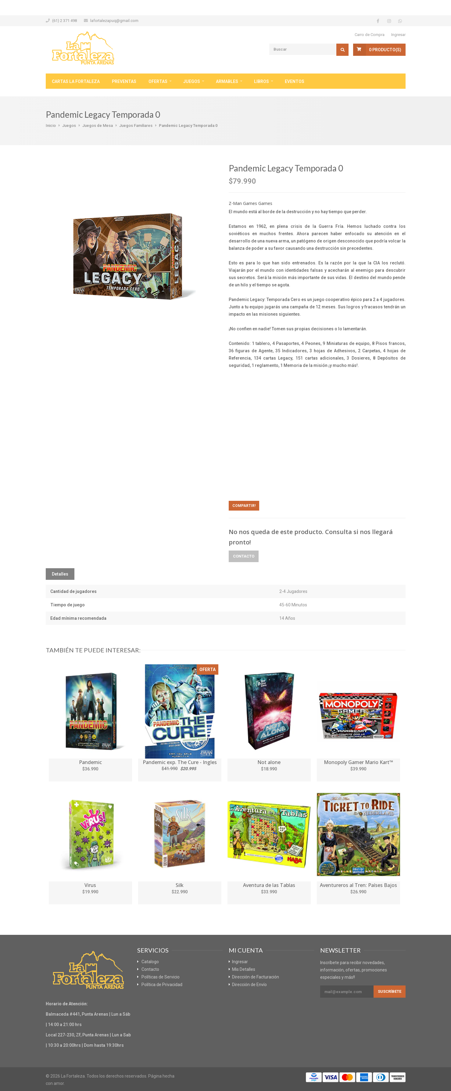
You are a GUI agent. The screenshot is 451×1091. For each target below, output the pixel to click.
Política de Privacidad (161, 984)
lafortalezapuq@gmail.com (114, 20)
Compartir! (244, 506)
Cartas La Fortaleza (76, 81)
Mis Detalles (243, 969)
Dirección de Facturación (255, 976)
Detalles (60, 574)
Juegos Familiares (135, 125)
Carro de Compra (370, 34)
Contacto (243, 556)
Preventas (124, 81)
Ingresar (398, 34)
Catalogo (150, 961)
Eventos (294, 81)
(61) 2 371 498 (64, 20)
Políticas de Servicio (160, 976)
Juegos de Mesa (97, 125)
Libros (261, 81)
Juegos (191, 81)
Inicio (51, 125)
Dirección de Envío (249, 984)
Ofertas (158, 81)
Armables (227, 81)
